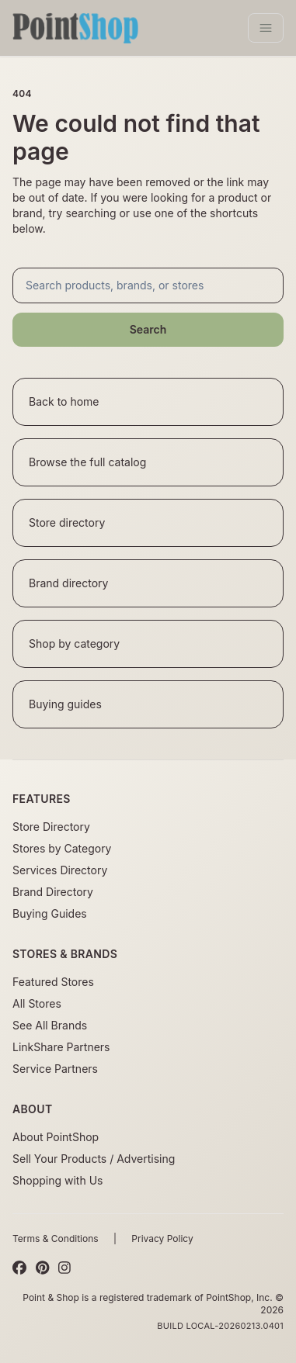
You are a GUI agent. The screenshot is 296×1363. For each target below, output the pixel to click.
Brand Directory (52, 891)
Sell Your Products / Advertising (93, 1158)
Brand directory (68, 583)
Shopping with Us (57, 1180)
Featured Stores (53, 981)
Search (148, 329)
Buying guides (65, 704)
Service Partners (55, 1068)
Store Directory (51, 826)
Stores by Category (61, 848)
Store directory (67, 522)
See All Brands (49, 1025)
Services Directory (59, 870)
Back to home (64, 401)
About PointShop (55, 1136)
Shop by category (74, 643)
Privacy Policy (162, 1238)
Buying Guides (49, 913)
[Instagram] (64, 1268)
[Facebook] (19, 1268)
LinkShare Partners (61, 1046)
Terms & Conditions (55, 1238)
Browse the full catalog (87, 462)
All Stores (36, 1003)
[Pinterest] (42, 1268)
